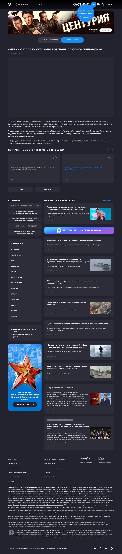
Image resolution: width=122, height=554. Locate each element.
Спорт (13, 305)
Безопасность (17, 283)
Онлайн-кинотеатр (14, 468)
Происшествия (17, 277)
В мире (20, 190)
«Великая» (31, 505)
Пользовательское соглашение (55, 459)
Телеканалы (64, 527)
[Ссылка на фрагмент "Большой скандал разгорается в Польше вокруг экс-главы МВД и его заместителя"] (34, 168)
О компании (12, 459)
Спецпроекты (12, 463)
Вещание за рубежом (105, 460)
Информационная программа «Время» (24, 330)
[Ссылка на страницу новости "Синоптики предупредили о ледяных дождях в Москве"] (79, 308)
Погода (14, 310)
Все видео (11, 481)
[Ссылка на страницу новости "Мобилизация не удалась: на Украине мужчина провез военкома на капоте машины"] (79, 372)
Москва (14, 316)
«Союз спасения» (97, 502)
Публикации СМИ (50, 477)
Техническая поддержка (52, 468)
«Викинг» (16, 505)
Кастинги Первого (14, 477)
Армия (13, 272)
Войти (109, 4)
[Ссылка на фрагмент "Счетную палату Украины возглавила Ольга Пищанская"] (88, 168)
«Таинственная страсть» (54, 505)
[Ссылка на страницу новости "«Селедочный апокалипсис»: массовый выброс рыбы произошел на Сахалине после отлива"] (79, 350)
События (47, 472)
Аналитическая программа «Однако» (22, 336)
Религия (14, 288)
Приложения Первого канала (18, 472)
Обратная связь (49, 463)
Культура (15, 294)
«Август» (66, 502)
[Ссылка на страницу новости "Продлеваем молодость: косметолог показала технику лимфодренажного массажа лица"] (79, 213)
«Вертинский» (41, 505)
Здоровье (15, 299)
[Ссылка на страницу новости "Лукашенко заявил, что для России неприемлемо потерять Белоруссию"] (79, 329)
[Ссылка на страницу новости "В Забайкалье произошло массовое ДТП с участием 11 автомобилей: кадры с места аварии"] (79, 265)
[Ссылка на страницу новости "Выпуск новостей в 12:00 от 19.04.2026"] (79, 399)
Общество (15, 266)
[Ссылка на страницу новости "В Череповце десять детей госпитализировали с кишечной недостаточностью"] (79, 286)
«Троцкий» (23, 505)
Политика (15, 249)
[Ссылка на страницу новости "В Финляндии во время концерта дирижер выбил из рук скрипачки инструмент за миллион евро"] (79, 433)
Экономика (16, 255)
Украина (47, 190)
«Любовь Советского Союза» (80, 502)
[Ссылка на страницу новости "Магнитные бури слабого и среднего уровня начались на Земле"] (79, 244)
